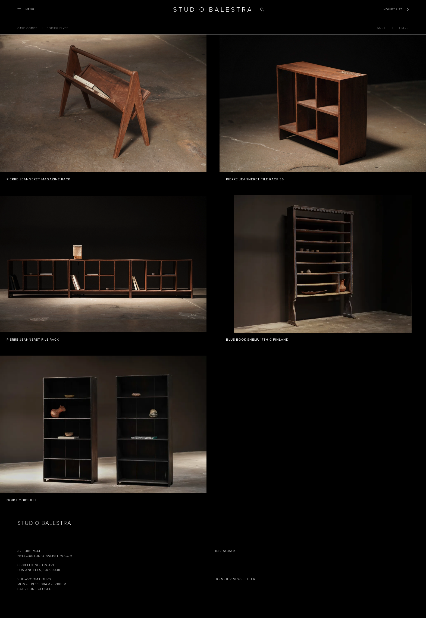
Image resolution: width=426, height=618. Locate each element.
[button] (25, 9)
